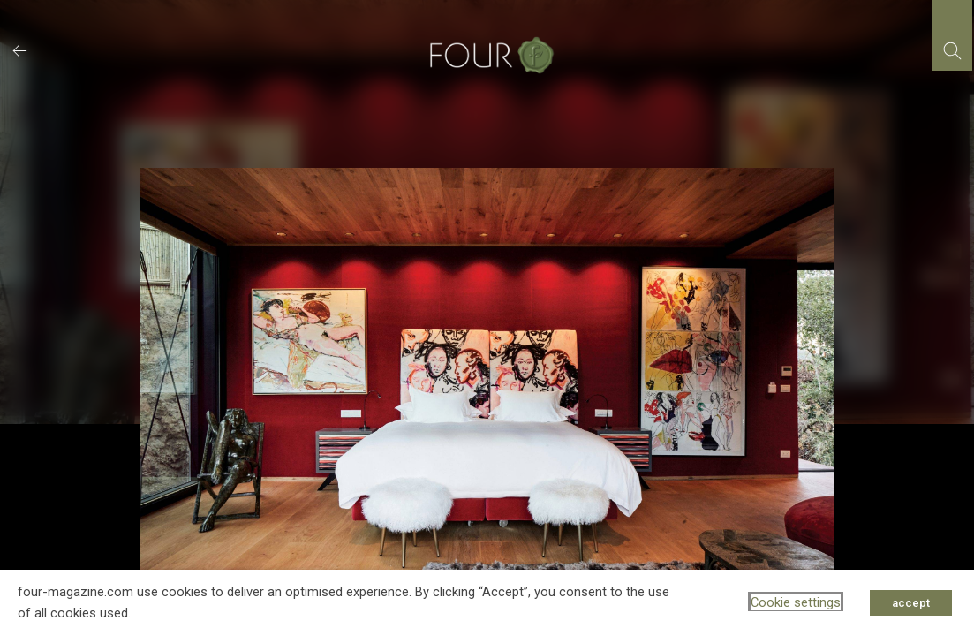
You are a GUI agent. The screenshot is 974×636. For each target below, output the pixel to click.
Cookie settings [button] (796, 602)
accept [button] (911, 603)
